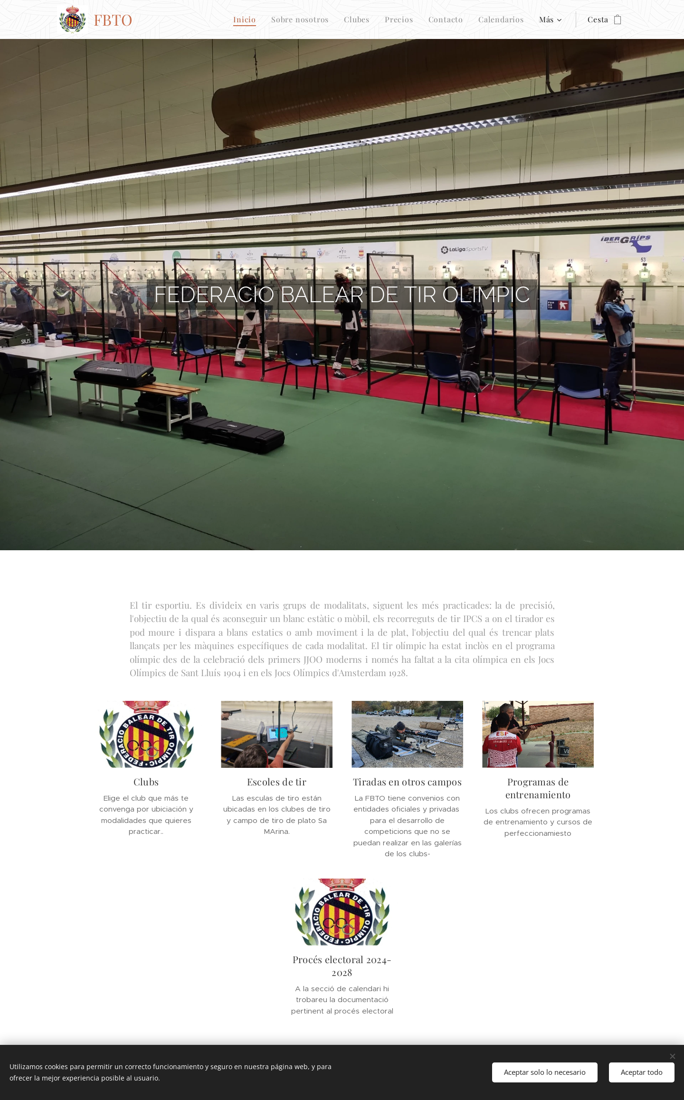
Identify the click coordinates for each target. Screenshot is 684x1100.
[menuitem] (247, 19)
